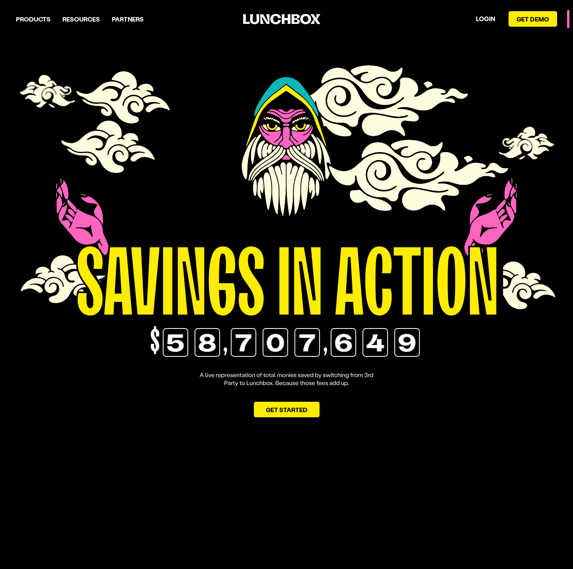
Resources (81, 19)
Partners (128, 19)
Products (33, 19)
